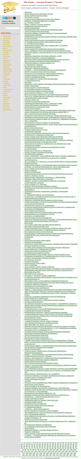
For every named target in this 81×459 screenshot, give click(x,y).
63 (60, 446)
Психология (6, 79)
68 (73, 446)
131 (37, 453)
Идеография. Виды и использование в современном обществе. (46, 281)
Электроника (7, 109)
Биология (6, 40)
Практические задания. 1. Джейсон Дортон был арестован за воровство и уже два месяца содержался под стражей (50, 346)
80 (47, 448)
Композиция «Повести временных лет (37, 251)
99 (41, 449)
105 (61, 449)
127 (23, 453)
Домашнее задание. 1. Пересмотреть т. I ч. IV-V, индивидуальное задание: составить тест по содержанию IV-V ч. (50, 329)
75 (34, 448)
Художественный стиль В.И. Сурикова (37, 356)
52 (32, 446)
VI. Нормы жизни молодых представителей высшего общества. (46, 247)
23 (71, 442)
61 (55, 446)
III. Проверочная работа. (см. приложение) (39, 195)
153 (57, 455)
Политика (6, 75)
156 (67, 455)
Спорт (5, 87)
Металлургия (7, 64)
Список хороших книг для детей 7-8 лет (38, 14)
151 (50, 455)
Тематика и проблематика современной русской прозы (43, 200)
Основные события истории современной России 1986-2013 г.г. (46, 395)
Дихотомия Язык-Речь (32, 272)
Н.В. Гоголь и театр (31, 17)
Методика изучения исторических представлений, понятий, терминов (49, 117)
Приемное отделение (32, 432)
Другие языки (7, 46)
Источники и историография (34, 216)
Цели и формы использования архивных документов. (42, 168)
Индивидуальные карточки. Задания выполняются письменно (46, 312)
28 (27, 444)
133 (44, 453)
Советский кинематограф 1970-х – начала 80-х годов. (43, 103)
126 (76, 451)
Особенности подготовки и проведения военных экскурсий (45, 230)
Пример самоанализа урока (33, 398)
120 (56, 451)
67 (71, 446)
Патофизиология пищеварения (35, 404)
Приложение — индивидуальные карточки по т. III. (42, 397)
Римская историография (33, 242)
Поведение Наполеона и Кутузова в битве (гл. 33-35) (42, 56)
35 (45, 444)
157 (71, 455)
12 (42, 442)
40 (58, 444)
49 (24, 446)
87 (65, 448)
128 (27, 453)
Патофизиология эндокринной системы (38, 286)
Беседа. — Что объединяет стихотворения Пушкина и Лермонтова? (48, 354)
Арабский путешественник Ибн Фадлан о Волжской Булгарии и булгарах (49, 326)
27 (24, 444)
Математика (7, 60)
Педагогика (6, 73)
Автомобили (7, 36)
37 (50, 444)
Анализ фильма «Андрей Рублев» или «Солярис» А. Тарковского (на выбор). (50, 119)
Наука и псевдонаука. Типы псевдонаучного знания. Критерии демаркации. (50, 156)
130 (34, 453)
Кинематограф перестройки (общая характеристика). (43, 138)
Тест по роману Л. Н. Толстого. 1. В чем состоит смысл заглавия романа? (50, 161)
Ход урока (27, 82)
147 (37, 455)
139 (64, 453)
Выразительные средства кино (35, 66)
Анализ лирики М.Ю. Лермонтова (36, 298)
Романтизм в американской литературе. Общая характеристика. (47, 115)
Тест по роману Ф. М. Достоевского (37, 386)
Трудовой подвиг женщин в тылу (35, 129)
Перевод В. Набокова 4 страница (36, 284)
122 (62, 451)
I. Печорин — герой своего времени (36, 409)
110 (22, 451)
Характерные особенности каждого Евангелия (40, 360)
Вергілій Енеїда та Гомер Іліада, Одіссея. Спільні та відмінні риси (47, 254)
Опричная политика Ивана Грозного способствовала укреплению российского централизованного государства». (47, 332)
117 (46, 451)
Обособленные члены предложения (36, 288)
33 (40, 444)
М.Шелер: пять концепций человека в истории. (40, 186)
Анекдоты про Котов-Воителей (35, 419)
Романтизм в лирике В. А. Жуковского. (37, 150)
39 (55, 444)
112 (29, 451)
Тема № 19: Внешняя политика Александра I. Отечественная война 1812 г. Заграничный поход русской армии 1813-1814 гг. (50, 220)
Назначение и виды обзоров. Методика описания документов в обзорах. (49, 84)
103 (54, 449)
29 (29, 444)
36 (47, 444)
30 (32, 444)
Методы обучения (30, 163)
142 (74, 453)
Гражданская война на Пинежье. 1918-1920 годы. (41, 400)
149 (44, 455)
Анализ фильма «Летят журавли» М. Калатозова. (42, 122)
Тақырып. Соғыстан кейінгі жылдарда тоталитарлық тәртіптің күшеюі (50, 365)
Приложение (28, 237)
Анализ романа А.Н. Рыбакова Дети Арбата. (40, 249)
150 (47, 455)
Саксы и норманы (30, 170)
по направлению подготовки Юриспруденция (40, 426)
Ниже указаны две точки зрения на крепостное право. (43, 212)
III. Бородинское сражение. (33, 65)
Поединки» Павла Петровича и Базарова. (38, 179)
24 (73, 442)
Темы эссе (28, 12)
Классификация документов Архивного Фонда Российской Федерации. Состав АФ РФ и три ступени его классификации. (48, 234)
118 (49, 451)
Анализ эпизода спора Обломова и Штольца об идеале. (43, 136)
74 (32, 448)
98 (38, 449)
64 (63, 446)
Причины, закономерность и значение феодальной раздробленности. (48, 358)
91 (76, 448)
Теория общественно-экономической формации (41, 105)
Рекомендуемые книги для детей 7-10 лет (39, 214)
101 (47, 449)
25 (76, 442)
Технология (6, 91)
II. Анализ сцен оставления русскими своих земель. (42, 19)
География (6, 42)
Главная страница (7, 21)
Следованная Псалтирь (32, 131)
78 (42, 448)
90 (73, 448)
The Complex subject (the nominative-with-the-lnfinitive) (42, 225)
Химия (5, 101)
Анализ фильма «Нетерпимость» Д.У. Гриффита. (42, 374)
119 (52, 451)
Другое (5, 48)
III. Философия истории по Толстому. (37, 89)
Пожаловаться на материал (52, 458)
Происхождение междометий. (34, 210)
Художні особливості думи (33, 367)
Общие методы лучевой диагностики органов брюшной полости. (47, 433)
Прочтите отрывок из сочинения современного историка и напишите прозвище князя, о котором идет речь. (49, 376)
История (5, 52)
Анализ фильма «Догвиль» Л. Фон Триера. (39, 93)
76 (37, 448)
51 (29, 446)
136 (54, 453)
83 (55, 448)
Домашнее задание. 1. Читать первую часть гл (41, 430)
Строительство (7, 89)
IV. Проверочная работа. (33, 407)
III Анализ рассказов (31, 261)
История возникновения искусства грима (38, 91)
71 (24, 448)
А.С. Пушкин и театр (32, 22)
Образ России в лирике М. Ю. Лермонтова (39, 205)
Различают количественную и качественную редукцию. (43, 73)
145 (30, 455)
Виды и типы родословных (33, 128)
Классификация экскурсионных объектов (38, 232)
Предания (27, 193)
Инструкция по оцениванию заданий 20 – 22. (39, 393)
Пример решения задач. (32, 349)
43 (65, 444)
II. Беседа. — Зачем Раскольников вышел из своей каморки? (45, 70)
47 (76, 444)
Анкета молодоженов (31, 28)
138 (61, 453)
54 (37, 446)
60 (53, 446)
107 (67, 449)
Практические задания (32, 108)
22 (68, 442)
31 (34, 444)
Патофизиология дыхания (33, 302)
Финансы (6, 99)
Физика (5, 95)
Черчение (6, 103)
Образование (7, 69)
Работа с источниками (32, 172)
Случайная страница (8, 23)
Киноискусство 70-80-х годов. (34, 263)
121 (59, 451)
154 (61, 455)
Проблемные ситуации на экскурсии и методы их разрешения (46, 191)
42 (63, 444)
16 (53, 442)
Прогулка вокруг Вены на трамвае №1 (37, 217)
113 (32, 451)
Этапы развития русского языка (35, 15)
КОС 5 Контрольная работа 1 (34, 414)
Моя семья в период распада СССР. (36, 226)
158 (74, 455)
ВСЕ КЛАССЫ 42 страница (33, 274)
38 (53, 444)
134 (47, 453)
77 (40, 448)
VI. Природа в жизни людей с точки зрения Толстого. (42, 42)
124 (69, 451)
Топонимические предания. (33, 154)
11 (40, 442)
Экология (6, 105)
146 (33, 455)
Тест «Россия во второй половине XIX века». (40, 114)
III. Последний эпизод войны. (34, 44)
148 (40, 455)
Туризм (5, 93)
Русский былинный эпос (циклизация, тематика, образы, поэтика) (47, 228)
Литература (6, 56)
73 (29, 448)
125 (73, 451)
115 (39, 451)
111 (25, 451)
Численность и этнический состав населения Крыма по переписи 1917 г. (50, 196)
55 (40, 446)
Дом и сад (6, 44)
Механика (6, 67)
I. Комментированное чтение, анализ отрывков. (41, 321)
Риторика (6, 83)
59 (50, 446)
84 (58, 448)
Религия (5, 81)
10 (37, 442)
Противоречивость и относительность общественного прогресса (48, 412)
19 (60, 442)
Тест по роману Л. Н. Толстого (35, 184)
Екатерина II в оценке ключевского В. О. (38, 338)
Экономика (6, 107)
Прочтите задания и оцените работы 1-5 (39, 63)
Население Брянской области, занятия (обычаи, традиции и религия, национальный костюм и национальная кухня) (48, 141)
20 (63, 442)
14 (48, 442)
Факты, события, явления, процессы (37, 24)
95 (30, 449)
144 (26, 455)
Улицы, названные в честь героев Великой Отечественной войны (47, 51)
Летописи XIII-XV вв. (31, 100)
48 (22, 446)
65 (65, 446)
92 (23, 449)
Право (5, 77)
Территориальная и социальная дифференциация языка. (44, 309)
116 (42, 451)
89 (71, 448)
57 (45, 446)
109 (74, 449)
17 (55, 442)
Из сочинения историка (32, 260)
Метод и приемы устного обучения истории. (40, 72)
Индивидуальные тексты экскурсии (36, 107)
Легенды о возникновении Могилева (36, 101)
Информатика (7, 50)
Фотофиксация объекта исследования (38, 425)
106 (64, 449)
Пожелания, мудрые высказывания (36, 68)
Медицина (6, 62)
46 (73, 444)
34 (42, 444)
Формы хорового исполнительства (36, 87)
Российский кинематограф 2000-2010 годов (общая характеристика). (49, 282)
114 (35, 451)
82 (53, 448)
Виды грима (28, 223)
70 (22, 448)
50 (27, 446)
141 (71, 453)
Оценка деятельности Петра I (35, 361)
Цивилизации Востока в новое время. (37, 240)
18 (58, 442)
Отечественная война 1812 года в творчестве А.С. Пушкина (45, 45)
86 (63, 448)
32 (37, 444)
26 (22, 444)
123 (66, 451)
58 (47, 446)
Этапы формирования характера (36, 335)
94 (28, 449)
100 (44, 449)
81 (50, 448)
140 (68, 453)
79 (45, 448)
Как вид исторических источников (36, 337)
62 (58, 446)
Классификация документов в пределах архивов (41, 323)
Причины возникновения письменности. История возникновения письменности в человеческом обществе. (46, 134)
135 (51, 453)
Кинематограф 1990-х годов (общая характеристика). (43, 29)
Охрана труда (7, 71)
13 (45, 442)
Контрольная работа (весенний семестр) (39, 405)
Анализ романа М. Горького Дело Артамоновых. (41, 79)
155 (64, 455)
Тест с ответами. (30, 121)
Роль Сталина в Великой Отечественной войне (41, 363)
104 (57, 449)
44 (68, 444)
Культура (6, 54)
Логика (5, 58)
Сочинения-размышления (33, 402)
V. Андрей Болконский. (32, 80)
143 (23, 455)
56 (42, 446)
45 (71, 444)
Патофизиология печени (33, 307)
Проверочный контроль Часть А (35, 26)
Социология (7, 85)
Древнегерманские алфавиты (34, 198)
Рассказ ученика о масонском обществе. (38, 152)
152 (54, 455)
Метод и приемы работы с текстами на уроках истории (44, 300)
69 (76, 446)
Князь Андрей (29, 428)
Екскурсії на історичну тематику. (36, 319)
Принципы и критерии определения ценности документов (44, 296)
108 (71, 449)
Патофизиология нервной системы (36, 253)
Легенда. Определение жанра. (34, 77)
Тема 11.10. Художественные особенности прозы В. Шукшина (46, 96)
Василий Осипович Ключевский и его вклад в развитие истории (46, 94)
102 (50, 449)
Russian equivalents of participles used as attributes (41, 411)
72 (27, 448)
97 (35, 449)
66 (68, 446)
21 (66, 442)
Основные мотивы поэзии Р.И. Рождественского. (41, 75)
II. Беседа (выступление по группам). (37, 310)
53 (34, 446)
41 (60, 444)
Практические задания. (32, 47)
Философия (6, 97)
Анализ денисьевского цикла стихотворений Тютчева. (43, 40)
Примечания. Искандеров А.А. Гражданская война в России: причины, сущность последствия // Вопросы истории (48, 257)
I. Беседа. (27, 381)
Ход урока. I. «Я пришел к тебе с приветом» (39, 275)
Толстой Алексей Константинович (36, 31)
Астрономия (7, 38)
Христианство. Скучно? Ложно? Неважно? (39, 267)
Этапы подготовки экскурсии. (35, 379)
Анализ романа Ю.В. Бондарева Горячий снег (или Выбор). (44, 49)
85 (60, 448)
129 (30, 453)
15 (50, 442)
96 (33, 449)
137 (57, 453)
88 (68, 448)
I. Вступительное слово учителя (36, 98)
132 (40, 453)
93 (25, 449)
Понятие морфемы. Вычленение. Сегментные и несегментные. (47, 388)
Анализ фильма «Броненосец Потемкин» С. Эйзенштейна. (45, 177)
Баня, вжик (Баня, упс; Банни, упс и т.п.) (38, 324)
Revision (27, 239)
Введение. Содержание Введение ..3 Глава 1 (39, 21)
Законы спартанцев (31, 86)
